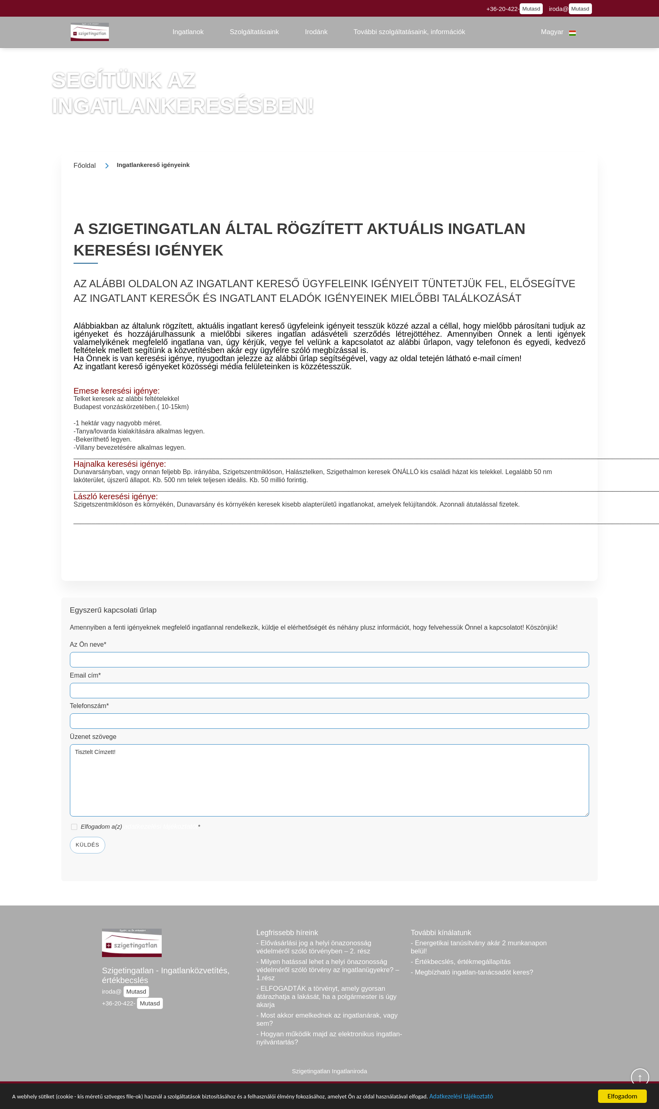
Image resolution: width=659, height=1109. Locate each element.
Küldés (87, 845)
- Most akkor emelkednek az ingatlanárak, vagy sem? (327, 1019)
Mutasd (531, 9)
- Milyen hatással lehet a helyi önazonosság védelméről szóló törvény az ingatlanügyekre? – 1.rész (327, 970)
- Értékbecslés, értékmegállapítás (461, 962)
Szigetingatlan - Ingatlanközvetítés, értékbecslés (166, 975)
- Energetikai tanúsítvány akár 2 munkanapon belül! (479, 947)
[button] (188, 32)
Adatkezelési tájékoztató (540, 1098)
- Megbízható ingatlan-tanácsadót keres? (472, 972)
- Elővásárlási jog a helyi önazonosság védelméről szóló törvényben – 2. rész (313, 947)
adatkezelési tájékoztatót (161, 826)
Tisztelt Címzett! (329, 780)
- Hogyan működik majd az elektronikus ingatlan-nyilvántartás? (329, 1038)
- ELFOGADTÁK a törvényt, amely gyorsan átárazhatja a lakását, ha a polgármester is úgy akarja (326, 997)
